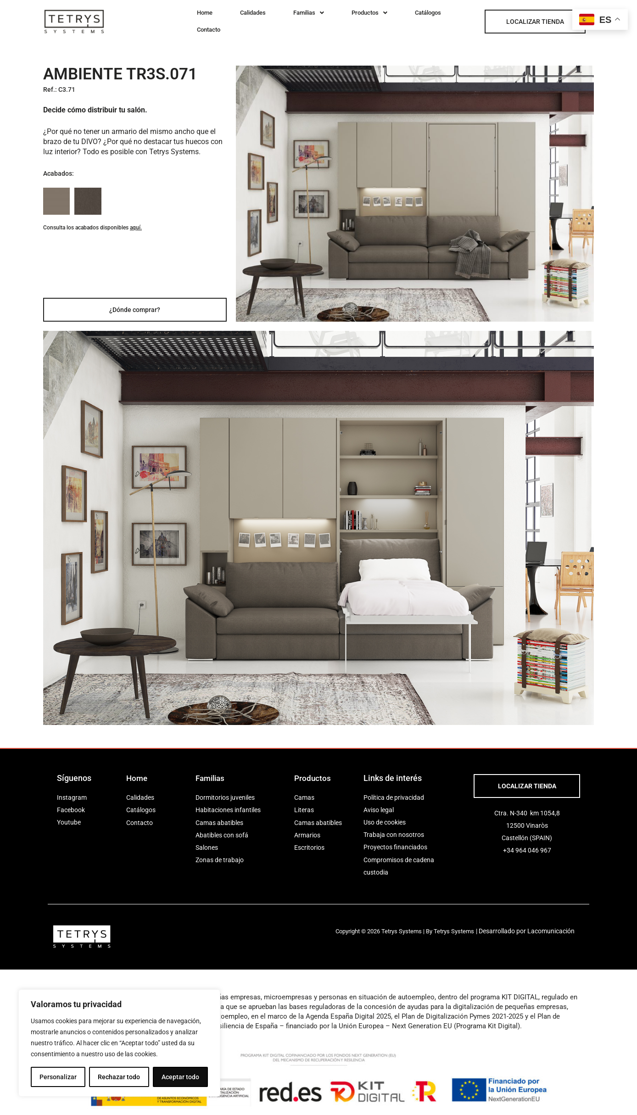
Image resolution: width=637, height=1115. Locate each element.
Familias (281, 18)
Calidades (236, 18)
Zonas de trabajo (220, 854)
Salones (207, 841)
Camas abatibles (219, 816)
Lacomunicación (557, 925)
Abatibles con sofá (222, 828)
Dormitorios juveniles (225, 791)
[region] (119, 1043)
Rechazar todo (119, 1077)
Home (198, 18)
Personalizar (58, 1077)
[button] (281, 18)
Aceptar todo (180, 1077)
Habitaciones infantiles (228, 804)
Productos (331, 18)
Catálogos (379, 18)
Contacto (421, 18)
